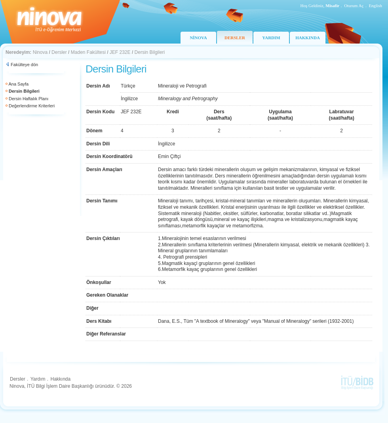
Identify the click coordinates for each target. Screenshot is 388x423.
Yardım (38, 379)
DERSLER (234, 37)
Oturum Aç (353, 5)
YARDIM (271, 37)
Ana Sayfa (18, 84)
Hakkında (60, 379)
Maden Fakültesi (88, 52)
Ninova (40, 52)
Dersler (59, 52)
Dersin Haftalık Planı (28, 98)
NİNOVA (198, 37)
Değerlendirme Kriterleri (32, 105)
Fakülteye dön (24, 64)
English (375, 5)
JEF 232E (120, 52)
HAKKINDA (307, 37)
